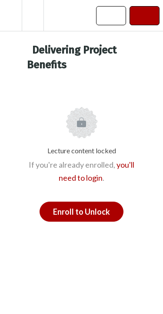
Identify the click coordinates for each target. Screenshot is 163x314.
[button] (11, 15)
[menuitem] (32, 15)
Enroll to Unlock (81, 211)
